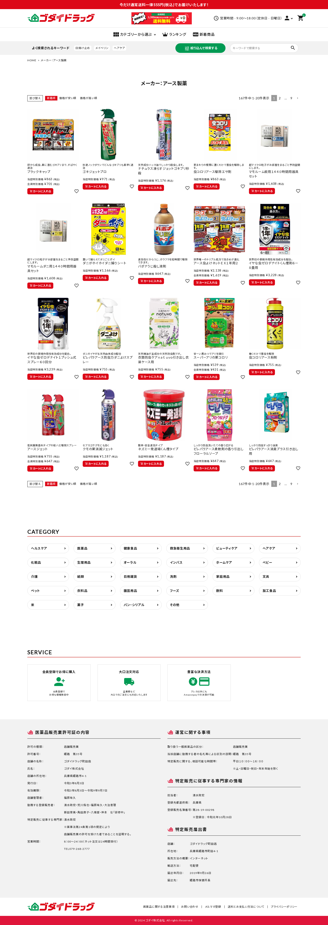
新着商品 (204, 34)
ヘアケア (119, 48)
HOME (31, 60)
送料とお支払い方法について (246, 906)
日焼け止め (82, 48)
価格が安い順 (67, 98)
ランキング (174, 34)
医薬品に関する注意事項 (159, 906)
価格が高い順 (88, 98)
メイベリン (102, 48)
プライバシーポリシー (284, 906)
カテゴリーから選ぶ (132, 34)
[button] (297, 98)
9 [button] (291, 98)
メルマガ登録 (213, 906)
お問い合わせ (189, 906)
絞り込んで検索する (200, 48)
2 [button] (280, 98)
